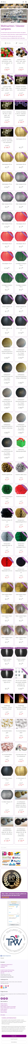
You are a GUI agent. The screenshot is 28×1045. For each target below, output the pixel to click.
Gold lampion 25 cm (21, 139)
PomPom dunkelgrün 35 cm (7, 497)
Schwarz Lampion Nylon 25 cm (7, 660)
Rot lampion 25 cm (21, 224)
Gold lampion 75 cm (7, 184)
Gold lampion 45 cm (21, 164)
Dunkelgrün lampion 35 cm (7, 286)
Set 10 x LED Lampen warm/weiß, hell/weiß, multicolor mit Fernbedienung (21, 683)
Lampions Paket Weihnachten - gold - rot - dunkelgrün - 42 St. (7, 62)
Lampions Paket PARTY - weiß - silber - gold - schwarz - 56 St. (7, 88)
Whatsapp (3, 967)
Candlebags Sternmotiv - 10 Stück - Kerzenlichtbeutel (21, 707)
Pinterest (2, 958)
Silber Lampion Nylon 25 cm (21, 616)
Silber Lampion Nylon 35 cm (7, 638)
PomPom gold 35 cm (7, 474)
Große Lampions (4, 1009)
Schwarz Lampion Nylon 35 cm (21, 660)
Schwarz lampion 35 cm (21, 307)
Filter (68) (7, 43)
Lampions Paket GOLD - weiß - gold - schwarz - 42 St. (21, 61)
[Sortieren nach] (20, 43)
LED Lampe (3, 1014)
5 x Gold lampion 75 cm (21, 779)
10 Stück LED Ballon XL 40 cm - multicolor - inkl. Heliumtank (21, 113)
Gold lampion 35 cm (7, 164)
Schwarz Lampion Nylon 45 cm (7, 681)
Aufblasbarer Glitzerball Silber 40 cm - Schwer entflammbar (21, 352)
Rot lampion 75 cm (7, 263)
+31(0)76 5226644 (4, 966)
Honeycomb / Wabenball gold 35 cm (21, 521)
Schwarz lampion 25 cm (7, 307)
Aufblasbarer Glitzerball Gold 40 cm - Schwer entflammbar (6, 351)
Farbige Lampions (4, 1005)
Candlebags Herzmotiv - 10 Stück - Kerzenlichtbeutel (6, 707)
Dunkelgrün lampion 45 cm (21, 286)
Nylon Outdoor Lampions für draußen (8, 1006)
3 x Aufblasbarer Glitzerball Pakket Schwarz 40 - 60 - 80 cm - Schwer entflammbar (21, 832)
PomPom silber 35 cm (21, 474)
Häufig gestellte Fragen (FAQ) (6, 971)
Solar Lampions (4, 1010)
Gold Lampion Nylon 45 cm (7, 616)
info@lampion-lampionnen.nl (6, 964)
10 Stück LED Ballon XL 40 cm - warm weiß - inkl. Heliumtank (21, 88)
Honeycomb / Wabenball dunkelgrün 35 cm (21, 545)
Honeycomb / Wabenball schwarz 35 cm (21, 570)
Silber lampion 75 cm (7, 224)
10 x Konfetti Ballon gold (7, 731)
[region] (14, 1026)
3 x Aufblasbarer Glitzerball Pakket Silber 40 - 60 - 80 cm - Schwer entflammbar (7, 831)
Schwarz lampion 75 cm (21, 329)
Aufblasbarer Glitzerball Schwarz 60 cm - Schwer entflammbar (21, 402)
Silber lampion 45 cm (21, 204)
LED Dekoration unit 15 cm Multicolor (21, 755)
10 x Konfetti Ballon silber (21, 731)
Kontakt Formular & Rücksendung (7, 970)
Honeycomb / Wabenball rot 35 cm (7, 570)
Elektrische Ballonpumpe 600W (21, 450)
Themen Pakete (4, 1012)
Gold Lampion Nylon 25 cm (7, 595)
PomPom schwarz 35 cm (7, 521)
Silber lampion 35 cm (7, 204)
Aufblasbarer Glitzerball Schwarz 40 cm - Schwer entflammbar (7, 377)
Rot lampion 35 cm (7, 243)
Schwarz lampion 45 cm (7, 329)
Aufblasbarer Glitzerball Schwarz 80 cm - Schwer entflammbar (7, 452)
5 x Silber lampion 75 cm (7, 802)
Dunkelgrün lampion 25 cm (21, 264)
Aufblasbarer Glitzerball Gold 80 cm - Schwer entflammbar (6, 426)
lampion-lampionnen (6, 956)
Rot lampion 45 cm (21, 243)
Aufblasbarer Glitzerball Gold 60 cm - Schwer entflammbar (21, 376)
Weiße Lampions (4, 1003)
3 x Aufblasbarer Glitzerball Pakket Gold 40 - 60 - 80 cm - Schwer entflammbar (21, 804)
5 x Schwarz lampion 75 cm (7, 779)
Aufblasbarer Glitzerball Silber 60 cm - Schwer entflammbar (7, 402)
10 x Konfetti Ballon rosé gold (7, 755)
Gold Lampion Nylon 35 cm (21, 595)
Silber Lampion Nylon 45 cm (21, 638)
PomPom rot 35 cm (21, 496)
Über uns (2, 972)
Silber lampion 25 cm (21, 184)
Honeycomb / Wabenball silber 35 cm (7, 545)
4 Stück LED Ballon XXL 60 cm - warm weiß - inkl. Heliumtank (7, 114)
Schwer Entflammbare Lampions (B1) (8, 1008)
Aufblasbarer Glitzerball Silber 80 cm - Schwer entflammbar (21, 427)
